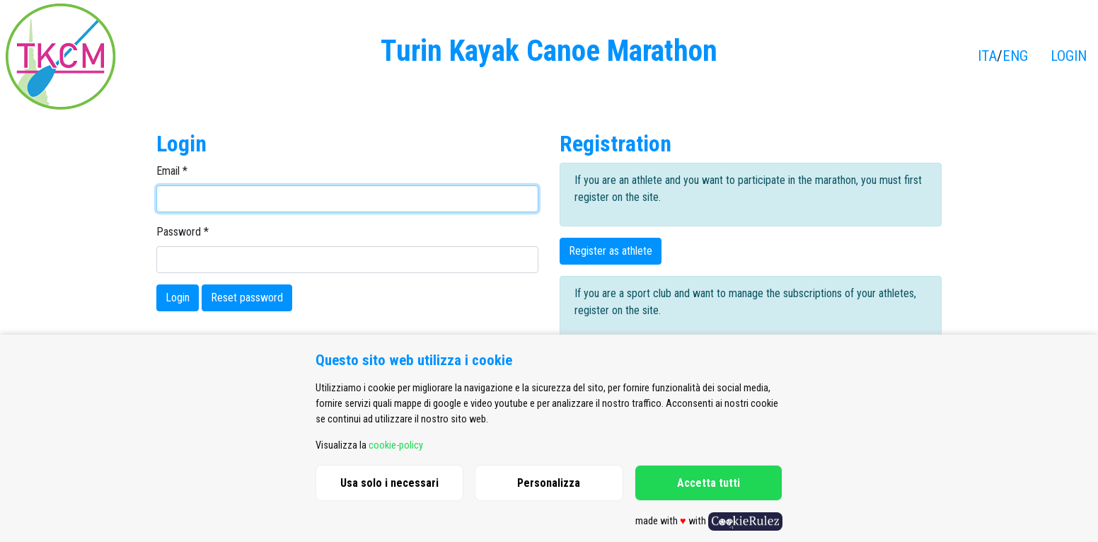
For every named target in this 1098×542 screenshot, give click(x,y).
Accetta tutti (708, 483)
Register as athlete (610, 251)
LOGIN (1069, 55)
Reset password (247, 297)
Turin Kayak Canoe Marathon (549, 50)
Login (178, 297)
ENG (1015, 55)
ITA (987, 55)
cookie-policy (396, 445)
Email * (171, 171)
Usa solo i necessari (389, 483)
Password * (182, 231)
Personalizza (548, 483)
